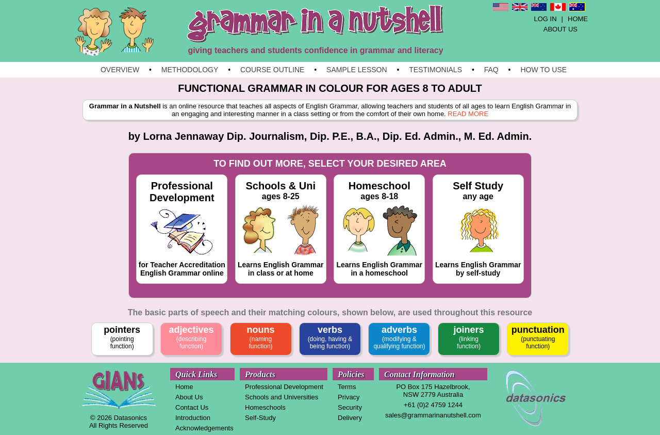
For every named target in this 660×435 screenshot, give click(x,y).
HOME (578, 19)
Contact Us (191, 407)
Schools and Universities (281, 397)
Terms (347, 387)
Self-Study (260, 418)
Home (184, 387)
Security (350, 407)
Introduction (192, 418)
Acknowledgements (204, 428)
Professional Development (284, 387)
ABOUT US (560, 29)
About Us (189, 397)
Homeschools (265, 407)
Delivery (350, 418)
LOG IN (545, 19)
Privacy (349, 397)
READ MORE (468, 114)
